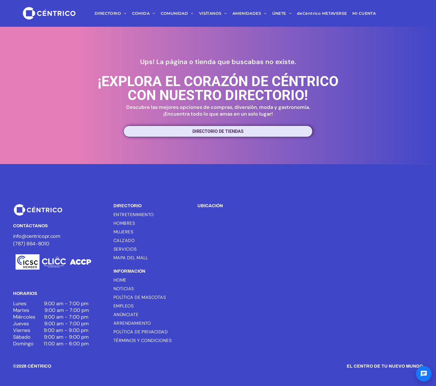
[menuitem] (110, 13)
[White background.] (54, 262)
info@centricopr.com (36, 236)
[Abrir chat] (424, 374)
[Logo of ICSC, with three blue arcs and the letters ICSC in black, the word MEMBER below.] (27, 262)
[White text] (80, 262)
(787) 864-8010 (31, 243)
